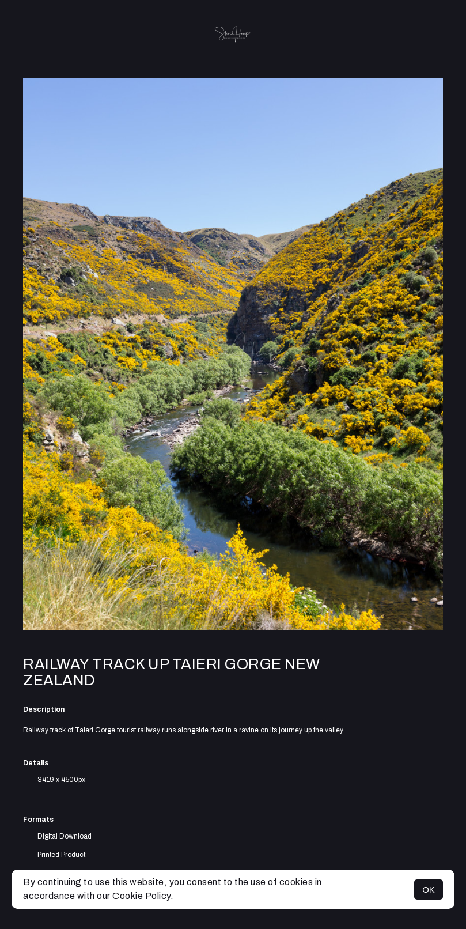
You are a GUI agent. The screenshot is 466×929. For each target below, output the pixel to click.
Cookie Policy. (142, 896)
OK (428, 889)
